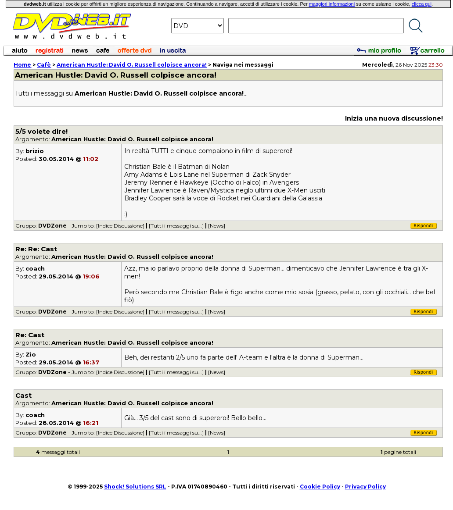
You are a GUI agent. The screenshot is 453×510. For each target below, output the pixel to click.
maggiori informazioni (332, 4)
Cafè (44, 64)
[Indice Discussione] (120, 225)
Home (22, 64)
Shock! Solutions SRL (135, 486)
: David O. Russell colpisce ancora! (132, 64)
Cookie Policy (320, 486)
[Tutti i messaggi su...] (176, 225)
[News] (216, 225)
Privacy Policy (365, 486)
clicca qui (421, 4)
